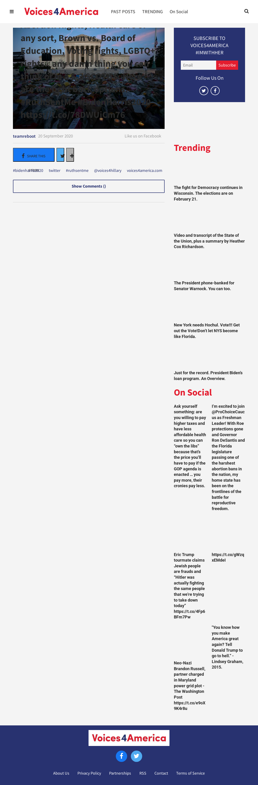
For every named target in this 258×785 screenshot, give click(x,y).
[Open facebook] (215, 90)
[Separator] (70, 155)
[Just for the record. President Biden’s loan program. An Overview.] (209, 356)
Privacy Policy (89, 773)
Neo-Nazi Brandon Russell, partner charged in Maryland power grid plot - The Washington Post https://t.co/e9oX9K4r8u (189, 686)
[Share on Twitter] (60, 155)
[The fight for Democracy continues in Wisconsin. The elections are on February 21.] (209, 171)
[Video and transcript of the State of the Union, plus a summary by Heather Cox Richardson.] (209, 218)
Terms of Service (190, 773)
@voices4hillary (107, 171)
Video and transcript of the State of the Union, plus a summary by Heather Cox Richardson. (209, 241)
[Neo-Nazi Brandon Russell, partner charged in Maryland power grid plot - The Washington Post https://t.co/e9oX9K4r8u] (190, 641)
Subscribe (227, 65)
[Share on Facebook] (34, 155)
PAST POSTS (123, 11)
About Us (61, 773)
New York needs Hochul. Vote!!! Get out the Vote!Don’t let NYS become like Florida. (207, 331)
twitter (54, 171)
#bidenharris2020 (28, 171)
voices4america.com (144, 171)
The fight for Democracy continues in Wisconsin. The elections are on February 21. (208, 193)
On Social (179, 11)
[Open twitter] (203, 90)
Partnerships (120, 773)
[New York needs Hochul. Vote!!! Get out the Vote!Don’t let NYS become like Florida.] (209, 308)
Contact (161, 773)
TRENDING (152, 11)
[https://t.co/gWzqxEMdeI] (228, 533)
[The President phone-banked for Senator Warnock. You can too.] (209, 266)
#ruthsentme (77, 171)
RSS (142, 773)
